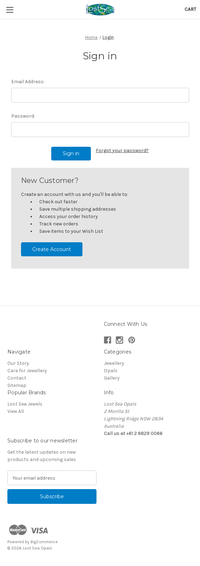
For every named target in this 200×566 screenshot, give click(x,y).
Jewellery (114, 363)
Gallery (112, 378)
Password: (23, 116)
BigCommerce (44, 541)
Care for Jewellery (27, 371)
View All (15, 411)
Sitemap (16, 385)
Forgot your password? (122, 150)
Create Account (51, 249)
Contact (16, 378)
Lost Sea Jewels (24, 404)
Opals (111, 371)
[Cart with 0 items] (190, 9)
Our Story (18, 363)
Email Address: (28, 82)
